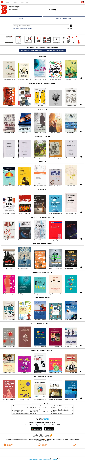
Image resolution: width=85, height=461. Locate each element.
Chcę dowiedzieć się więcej (35, 459)
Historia (15, 2)
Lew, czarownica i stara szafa (17, 409)
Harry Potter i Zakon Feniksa (17, 411)
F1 (73, 2)
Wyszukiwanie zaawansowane (20, 28)
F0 (70, 2)
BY (66, 2)
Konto (27, 2)
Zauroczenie (35, 413)
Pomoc (22, 2)
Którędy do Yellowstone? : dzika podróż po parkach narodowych (65, 410)
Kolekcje (30, 28)
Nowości (8, 2)
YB (63, 2)
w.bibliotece (41, 439)
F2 (77, 2)
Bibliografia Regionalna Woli (63, 18)
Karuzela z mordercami (57, 413)
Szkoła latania (35, 410)
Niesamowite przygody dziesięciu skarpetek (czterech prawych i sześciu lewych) (27, 413)
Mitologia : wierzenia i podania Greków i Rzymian (21, 407)
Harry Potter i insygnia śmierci (17, 410)
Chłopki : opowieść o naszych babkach (40, 407)
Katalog (21, 18)
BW (60, 2)
